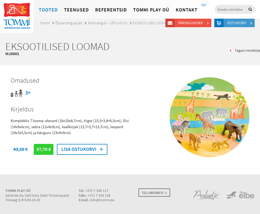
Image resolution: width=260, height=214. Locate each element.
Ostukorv (237, 23)
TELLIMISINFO (152, 193)
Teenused (76, 10)
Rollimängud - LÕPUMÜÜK (108, 23)
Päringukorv (191, 23)
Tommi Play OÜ (151, 10)
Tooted (48, 10)
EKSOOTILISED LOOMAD (151, 23)
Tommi (45, 23)
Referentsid (111, 10)
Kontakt (187, 10)
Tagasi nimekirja (247, 50)
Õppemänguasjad (68, 23)
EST (204, 5)
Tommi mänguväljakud (16, 16)
